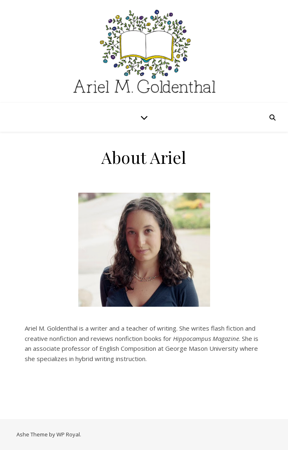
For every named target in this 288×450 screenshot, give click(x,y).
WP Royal (68, 434)
